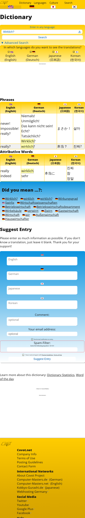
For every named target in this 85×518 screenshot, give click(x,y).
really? (5, 133)
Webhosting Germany (32, 492)
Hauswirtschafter (15, 219)
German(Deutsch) (32, 56)
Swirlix (8, 203)
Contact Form (26, 466)
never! (5, 123)
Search (68, 2)
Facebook (23, 513)
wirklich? (44, 199)
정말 (70, 178)
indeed (5, 176)
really (4, 171)
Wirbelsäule (12, 211)
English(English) (10, 56)
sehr (24, 176)
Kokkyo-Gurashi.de (30, 488)
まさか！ (64, 128)
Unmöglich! (30, 121)
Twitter (22, 501)
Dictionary (25, 2)
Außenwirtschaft (46, 215)
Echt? (25, 131)
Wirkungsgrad (66, 199)
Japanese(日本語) (55, 56)
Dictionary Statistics (60, 375)
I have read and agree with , (42, 355)
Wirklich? (10, 199)
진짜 (70, 168)
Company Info (26, 454)
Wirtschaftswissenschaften (37, 203)
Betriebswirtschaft (16, 207)
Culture (54, 2)
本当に (50, 173)
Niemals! (28, 116)
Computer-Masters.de (32, 479)
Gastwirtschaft (67, 211)
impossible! (9, 128)
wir (26, 215)
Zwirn (46, 211)
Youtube (23, 505)
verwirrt (31, 211)
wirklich (27, 199)
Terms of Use (58, 355)
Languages (40, 2)
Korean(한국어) (75, 56)
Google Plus (25, 509)
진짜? (77, 146)
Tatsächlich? (30, 136)
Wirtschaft (10, 215)
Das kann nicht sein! (37, 126)
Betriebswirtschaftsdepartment (57, 207)
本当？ (62, 146)
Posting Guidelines (47, 355)
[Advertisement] (42, 81)
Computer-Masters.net (32, 483)
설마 (76, 128)
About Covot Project (30, 475)
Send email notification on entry (42, 339)
